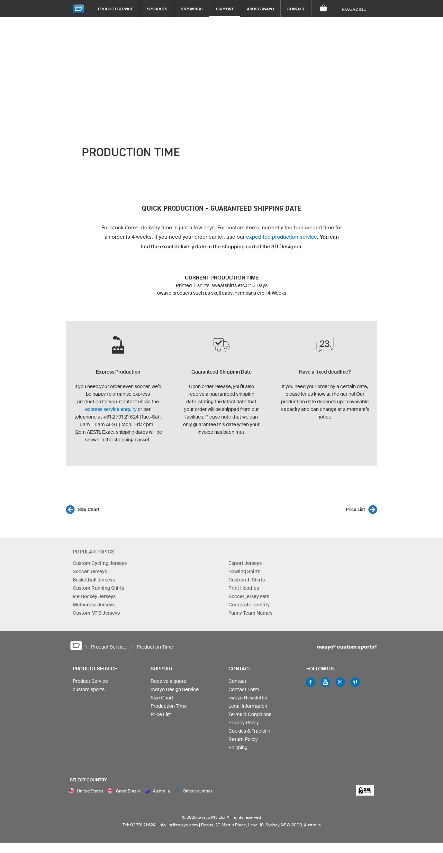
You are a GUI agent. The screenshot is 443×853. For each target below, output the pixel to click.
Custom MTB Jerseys (96, 613)
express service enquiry (111, 409)
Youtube (325, 682)
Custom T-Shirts (246, 580)
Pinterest (355, 682)
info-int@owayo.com (178, 825)
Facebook (310, 682)
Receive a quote (168, 681)
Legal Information (247, 706)
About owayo (260, 9)
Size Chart (89, 509)
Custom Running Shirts (98, 588)
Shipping (237, 747)
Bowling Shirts (244, 571)
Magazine (354, 9)
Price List (355, 509)
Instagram (340, 682)
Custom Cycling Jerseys (100, 563)
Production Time (169, 706)
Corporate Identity (249, 604)
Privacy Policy (243, 722)
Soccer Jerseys (90, 571)
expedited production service (281, 237)
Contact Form (243, 689)
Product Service (115, 9)
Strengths (191, 9)
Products (157, 9)
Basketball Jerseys (94, 580)
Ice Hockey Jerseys (94, 596)
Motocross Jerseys (94, 604)
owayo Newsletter (248, 697)
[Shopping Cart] (323, 8)
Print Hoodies (243, 588)
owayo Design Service (175, 689)
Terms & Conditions (249, 714)
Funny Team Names (250, 613)
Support (224, 9)
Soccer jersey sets (248, 596)
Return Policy (243, 739)
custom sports (89, 689)
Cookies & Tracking (249, 731)
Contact (296, 9)
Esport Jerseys (245, 563)
